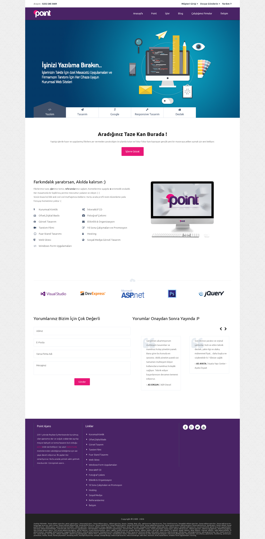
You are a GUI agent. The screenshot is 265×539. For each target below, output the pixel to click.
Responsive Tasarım (147, 112)
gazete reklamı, (184, 530)
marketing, (218, 534)
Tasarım (82, 112)
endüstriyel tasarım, (119, 535)
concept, (97, 535)
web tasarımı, (147, 523)
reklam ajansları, (115, 523)
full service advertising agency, (65, 530)
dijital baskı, (164, 535)
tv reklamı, (175, 530)
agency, (114, 530)
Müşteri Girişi (190, 4)
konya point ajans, (86, 523)
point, (68, 523)
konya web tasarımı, (224, 523)
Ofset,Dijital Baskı (97, 439)
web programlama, (195, 532)
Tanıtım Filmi (95, 449)
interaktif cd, (133, 534)
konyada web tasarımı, (188, 527)
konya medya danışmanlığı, (155, 525)
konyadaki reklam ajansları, (189, 523)
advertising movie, (105, 534)
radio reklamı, (165, 530)
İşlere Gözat (133, 151)
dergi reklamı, (196, 530)
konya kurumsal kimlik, (136, 525)
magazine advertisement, (73, 532)
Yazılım (50, 112)
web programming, (209, 532)
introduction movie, (120, 534)
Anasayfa (138, 13)
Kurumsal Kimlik (96, 434)
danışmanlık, (191, 534)
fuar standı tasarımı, (223, 532)
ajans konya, (54, 525)
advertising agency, (224, 529)
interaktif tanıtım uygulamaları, (111, 529)
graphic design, (135, 530)
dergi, (136, 523)
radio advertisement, (222, 530)
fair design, (51, 534)
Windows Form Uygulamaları (103, 465)
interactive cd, (143, 534)
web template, (93, 529)
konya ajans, (212, 525)
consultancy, (201, 534)
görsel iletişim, (83, 530)
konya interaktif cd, (103, 525)
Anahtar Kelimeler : (41, 523)
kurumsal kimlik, (203, 527)
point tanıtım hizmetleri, (65, 527)
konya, (103, 527)
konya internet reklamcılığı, (69, 525)
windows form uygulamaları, (179, 535)
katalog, (131, 523)
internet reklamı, (207, 530)
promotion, (38, 535)
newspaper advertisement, (54, 532)
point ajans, (75, 523)
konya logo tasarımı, (41, 525)
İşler (167, 13)
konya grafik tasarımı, (87, 525)
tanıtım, (91, 527)
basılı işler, (136, 527)
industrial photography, (176, 534)
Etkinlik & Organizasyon (100, 480)
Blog (180, 13)
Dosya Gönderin (210, 4)
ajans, (108, 530)
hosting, (193, 535)
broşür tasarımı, (132, 532)
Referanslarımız (96, 500)
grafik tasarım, (123, 530)
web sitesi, (144, 535)
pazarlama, (210, 534)
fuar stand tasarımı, (171, 523)
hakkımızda (72, 447)
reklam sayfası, (147, 530)
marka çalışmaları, (60, 535)
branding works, (73, 535)
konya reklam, (221, 525)
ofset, (157, 535)
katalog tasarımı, (106, 532)
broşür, (124, 523)
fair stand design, (40, 534)
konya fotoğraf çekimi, (118, 525)
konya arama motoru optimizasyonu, (178, 525)
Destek (180, 112)
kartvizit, (151, 535)
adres (39, 447)
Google (115, 112)
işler (52, 189)
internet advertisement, (91, 532)
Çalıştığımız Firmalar (201, 13)
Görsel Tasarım (96, 444)
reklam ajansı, (50, 527)
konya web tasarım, (199, 525)
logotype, (109, 527)
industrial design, (133, 535)
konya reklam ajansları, (57, 523)
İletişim (224, 13)
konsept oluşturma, (86, 535)
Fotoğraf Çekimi (97, 475)
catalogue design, (119, 532)
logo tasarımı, (157, 523)
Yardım (226, 4)
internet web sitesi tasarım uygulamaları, (72, 529)
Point (154, 13)
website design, (173, 532)
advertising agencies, (210, 529)
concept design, (105, 535)
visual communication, (97, 530)
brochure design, (145, 532)
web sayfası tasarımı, (159, 532)
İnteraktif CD (95, 470)
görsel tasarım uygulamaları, (220, 527)
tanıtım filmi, (128, 529)
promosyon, (227, 534)
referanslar (70, 189)
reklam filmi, (93, 534)
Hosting (93, 490)
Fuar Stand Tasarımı (98, 454)
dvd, (150, 534)
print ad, (156, 530)
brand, (50, 535)
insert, (148, 529)
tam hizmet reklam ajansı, (44, 530)
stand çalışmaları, (157, 529)
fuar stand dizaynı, (120, 527)
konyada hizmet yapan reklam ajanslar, (154, 527)
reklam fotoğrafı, (62, 534)
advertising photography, (78, 534)
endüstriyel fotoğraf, (159, 534)
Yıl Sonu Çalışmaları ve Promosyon (105, 485)
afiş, (140, 523)
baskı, (129, 527)
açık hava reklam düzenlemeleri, (45, 529)
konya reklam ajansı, (101, 523)
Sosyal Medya (95, 495)
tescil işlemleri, (139, 529)
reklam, (98, 527)
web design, (183, 532)
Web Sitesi (94, 460)
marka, (45, 535)
